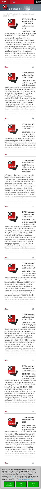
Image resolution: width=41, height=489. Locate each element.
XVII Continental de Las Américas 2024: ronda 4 (28, 317)
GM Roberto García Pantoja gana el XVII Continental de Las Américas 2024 (29, 23)
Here (13, 476)
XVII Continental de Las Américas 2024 (28, 420)
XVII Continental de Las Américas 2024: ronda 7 (28, 214)
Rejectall (21, 484)
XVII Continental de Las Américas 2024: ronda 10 (28, 75)
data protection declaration (26, 479)
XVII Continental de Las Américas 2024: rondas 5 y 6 (28, 265)
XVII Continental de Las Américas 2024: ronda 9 (28, 126)
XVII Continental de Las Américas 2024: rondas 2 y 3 (28, 368)
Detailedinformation (9, 484)
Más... (6, 67)
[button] (14, 2)
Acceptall (33, 484)
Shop (4, 2)
